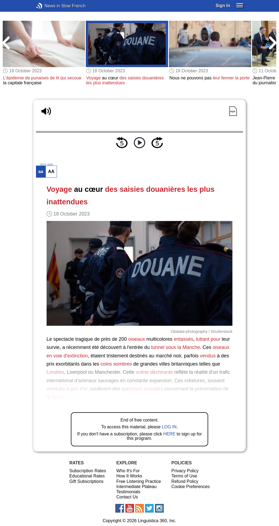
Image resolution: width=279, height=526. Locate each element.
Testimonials (128, 491)
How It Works (129, 476)
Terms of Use (184, 476)
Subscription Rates (87, 470)
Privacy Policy (185, 470)
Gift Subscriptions (86, 481)
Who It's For (128, 470)
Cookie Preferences (190, 486)
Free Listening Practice (138, 481)
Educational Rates (87, 476)
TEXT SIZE (46, 164)
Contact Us (127, 497)
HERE (169, 434)
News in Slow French (47, 6)
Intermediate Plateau (136, 486)
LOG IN (169, 427)
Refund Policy (184, 481)
